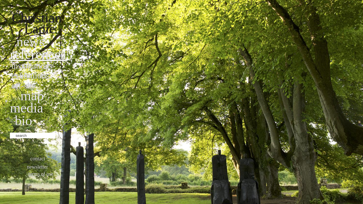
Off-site (23, 85)
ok (60, 135)
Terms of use (40, 174)
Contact (37, 159)
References (38, 54)
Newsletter (37, 167)
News (30, 41)
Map (32, 95)
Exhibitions (30, 75)
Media (26, 107)
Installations (31, 65)
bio (23, 120)
